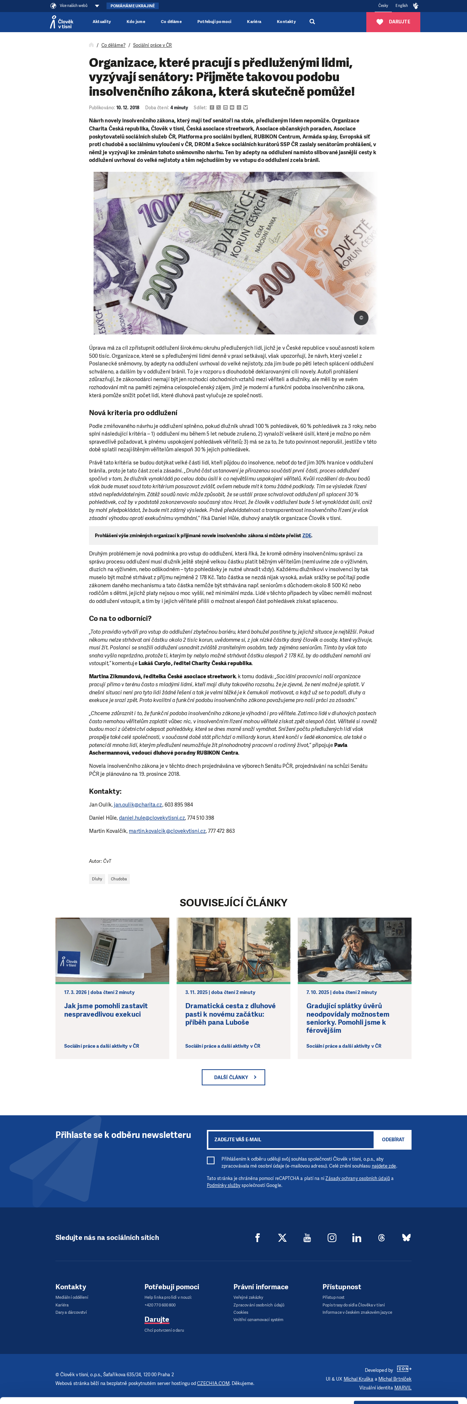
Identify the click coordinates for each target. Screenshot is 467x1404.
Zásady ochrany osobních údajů (357, 1178)
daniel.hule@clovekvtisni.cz (152, 817)
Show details (113, 1395)
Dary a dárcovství (71, 1312)
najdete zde (384, 1166)
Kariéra (254, 21)
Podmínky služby (223, 1185)
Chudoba (119, 878)
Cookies (241, 1312)
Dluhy (97, 878)
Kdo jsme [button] (136, 21)
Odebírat (393, 1140)
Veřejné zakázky (248, 1297)
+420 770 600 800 (159, 1305)
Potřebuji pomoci (214, 21)
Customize (406, 1361)
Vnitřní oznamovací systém (258, 1320)
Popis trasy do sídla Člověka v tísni (354, 1305)
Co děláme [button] (171, 21)
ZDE (306, 535)
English (401, 5)
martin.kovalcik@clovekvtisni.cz (167, 831)
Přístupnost (333, 1297)
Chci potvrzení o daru (164, 1330)
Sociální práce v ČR (152, 45)
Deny (406, 1380)
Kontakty (286, 21)
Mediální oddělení (71, 1297)
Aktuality (102, 21)
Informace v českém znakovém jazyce (357, 1312)
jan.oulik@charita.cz (138, 804)
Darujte (157, 1319)
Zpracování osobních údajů (259, 1305)
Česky (383, 5)
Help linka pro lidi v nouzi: (168, 1297)
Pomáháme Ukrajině (133, 6)
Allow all (406, 1343)
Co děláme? (113, 45)
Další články (231, 1077)
